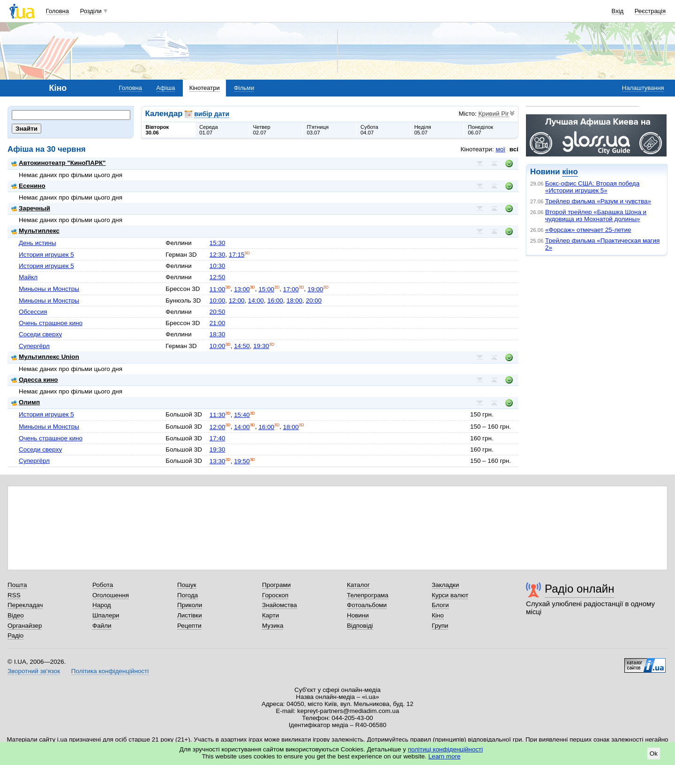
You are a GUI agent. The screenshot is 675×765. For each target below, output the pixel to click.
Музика (272, 625)
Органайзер (25, 625)
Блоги (440, 605)
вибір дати (211, 114)
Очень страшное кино (50, 323)
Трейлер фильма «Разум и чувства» (598, 201)
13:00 (242, 289)
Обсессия (33, 311)
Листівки (189, 615)
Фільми (244, 87)
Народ (101, 605)
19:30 (261, 345)
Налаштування (643, 87)
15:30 (217, 242)
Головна (57, 11)
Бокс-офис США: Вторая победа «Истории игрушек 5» (592, 187)
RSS (14, 595)
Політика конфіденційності (110, 671)
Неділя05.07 (422, 129)
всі (514, 149)
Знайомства (279, 605)
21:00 (217, 323)
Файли (102, 625)
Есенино (28, 185)
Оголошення (110, 595)
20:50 (217, 311)
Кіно (438, 615)
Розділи (91, 11)
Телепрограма (368, 595)
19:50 (242, 461)
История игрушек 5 (46, 254)
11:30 (217, 414)
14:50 (242, 345)
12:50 (217, 277)
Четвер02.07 (261, 129)
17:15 (237, 254)
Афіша (165, 87)
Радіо (15, 635)
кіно (570, 171)
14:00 (256, 300)
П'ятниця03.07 (318, 129)
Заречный (30, 208)
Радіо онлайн (580, 588)
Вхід (618, 11)
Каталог (358, 584)
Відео (16, 615)
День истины (37, 242)
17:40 (217, 438)
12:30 (217, 254)
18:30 (217, 334)
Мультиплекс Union (45, 356)
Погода (187, 595)
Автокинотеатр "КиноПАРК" (58, 162)
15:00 (266, 289)
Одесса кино (34, 379)
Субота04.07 (369, 129)
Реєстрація (650, 11)
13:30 (217, 461)
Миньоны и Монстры (49, 288)
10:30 (217, 265)
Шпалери (105, 615)
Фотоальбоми (367, 605)
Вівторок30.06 (157, 129)
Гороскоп (275, 595)
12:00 (237, 300)
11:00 (217, 289)
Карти (270, 615)
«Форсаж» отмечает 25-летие (588, 229)
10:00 (217, 300)
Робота (102, 584)
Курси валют (450, 595)
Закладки (445, 584)
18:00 (294, 300)
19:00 (315, 289)
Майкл (28, 277)
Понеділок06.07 (480, 129)
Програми (276, 584)
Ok (654, 753)
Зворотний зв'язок (34, 671)
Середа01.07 (208, 129)
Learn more (444, 756)
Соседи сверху (40, 334)
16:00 (275, 300)
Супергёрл (34, 345)
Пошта (17, 584)
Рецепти (189, 625)
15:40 (242, 414)
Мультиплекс (35, 230)
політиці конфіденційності (445, 749)
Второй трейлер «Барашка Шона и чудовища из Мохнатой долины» (595, 215)
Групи (440, 625)
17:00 (291, 289)
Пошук (186, 584)
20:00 (314, 300)
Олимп (25, 402)
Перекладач (25, 605)
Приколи (189, 605)
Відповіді (360, 625)
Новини (358, 615)
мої (500, 149)
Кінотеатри (204, 87)
